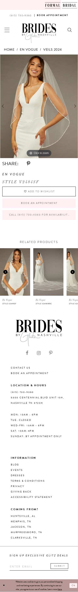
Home (9, 49)
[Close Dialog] (4, 586)
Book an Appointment (39, 203)
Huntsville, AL (23, 516)
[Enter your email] (39, 567)
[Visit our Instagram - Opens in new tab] (39, 353)
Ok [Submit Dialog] (74, 585)
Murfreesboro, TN (26, 532)
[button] (7, 29)
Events (17, 470)
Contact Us (21, 368)
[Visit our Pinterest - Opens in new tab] (50, 353)
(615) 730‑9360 (22, 392)
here (60, 589)
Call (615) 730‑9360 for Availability (39, 215)
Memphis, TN (21, 521)
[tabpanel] (39, 106)
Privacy (17, 486)
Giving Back (21, 492)
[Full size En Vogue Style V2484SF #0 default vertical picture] (39, 106)
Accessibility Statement (31, 497)
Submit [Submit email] (60, 566)
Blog (15, 465)
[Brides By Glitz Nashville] (39, 33)
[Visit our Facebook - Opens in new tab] (27, 353)
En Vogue (29, 49)
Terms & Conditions (28, 481)
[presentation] (15, 272)
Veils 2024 (52, 49)
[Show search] (70, 29)
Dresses (18, 475)
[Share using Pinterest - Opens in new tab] (28, 164)
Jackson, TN (21, 527)
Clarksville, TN (24, 538)
